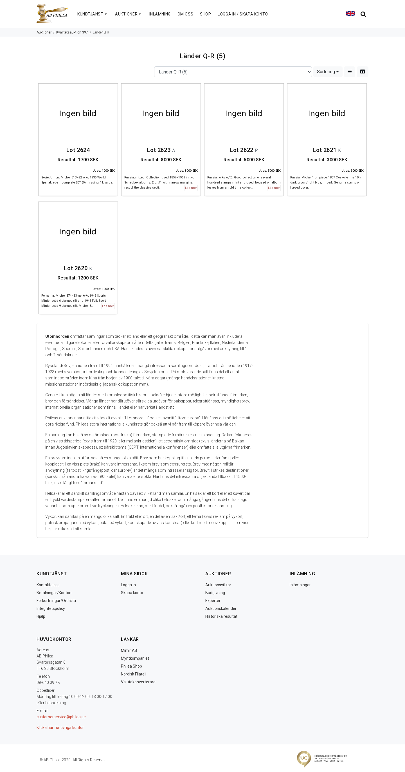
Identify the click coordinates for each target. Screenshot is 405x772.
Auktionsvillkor (218, 585)
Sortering (328, 71)
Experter (212, 600)
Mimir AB (129, 650)
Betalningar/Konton (54, 592)
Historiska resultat (221, 616)
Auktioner (44, 32)
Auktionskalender (221, 608)
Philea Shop (131, 666)
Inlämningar (300, 585)
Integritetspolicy (51, 608)
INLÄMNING (160, 14)
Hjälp (41, 616)
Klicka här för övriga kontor (60, 727)
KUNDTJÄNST (92, 14)
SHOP (205, 14)
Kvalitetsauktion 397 (72, 32)
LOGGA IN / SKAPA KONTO (243, 14)
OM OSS (185, 14)
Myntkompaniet (135, 658)
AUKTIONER (129, 14)
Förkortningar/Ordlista (56, 600)
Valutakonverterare (138, 682)
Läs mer (191, 188)
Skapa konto (132, 592)
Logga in (128, 585)
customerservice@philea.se (61, 717)
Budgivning (215, 592)
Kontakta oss (48, 585)
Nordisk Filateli (133, 674)
